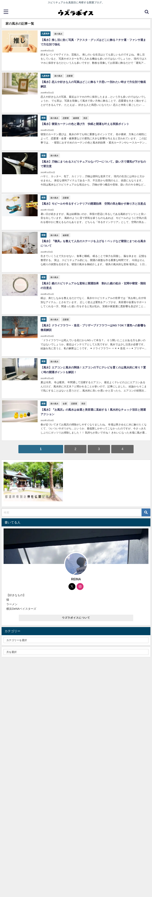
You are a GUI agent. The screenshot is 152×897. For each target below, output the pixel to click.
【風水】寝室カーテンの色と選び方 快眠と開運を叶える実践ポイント (84, 121)
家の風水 (58, 33)
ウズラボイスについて (76, 609)
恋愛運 (69, 75)
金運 (64, 395)
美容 (85, 116)
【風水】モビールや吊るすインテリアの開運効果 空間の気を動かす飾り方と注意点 (92, 199)
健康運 (76, 116)
